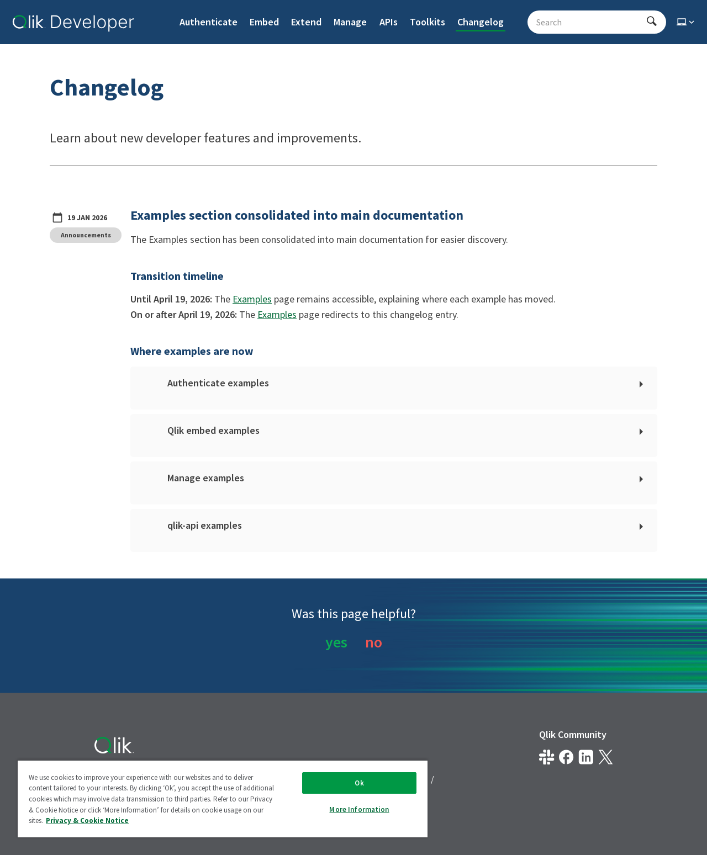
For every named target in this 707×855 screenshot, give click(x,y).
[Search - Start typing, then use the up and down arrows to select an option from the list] (590, 22)
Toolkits (427, 21)
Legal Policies (210, 778)
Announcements (86, 235)
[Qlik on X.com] (605, 757)
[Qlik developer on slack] (546, 757)
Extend (306, 21)
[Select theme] (686, 22)
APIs (388, 21)
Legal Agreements (128, 778)
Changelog (480, 21)
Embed (264, 21)
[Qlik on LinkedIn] (585, 757)
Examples (252, 299)
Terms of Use (397, 778)
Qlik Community (572, 734)
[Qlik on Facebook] (566, 757)
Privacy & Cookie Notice (304, 778)
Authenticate (209, 21)
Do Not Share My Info (135, 798)
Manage (350, 21)
